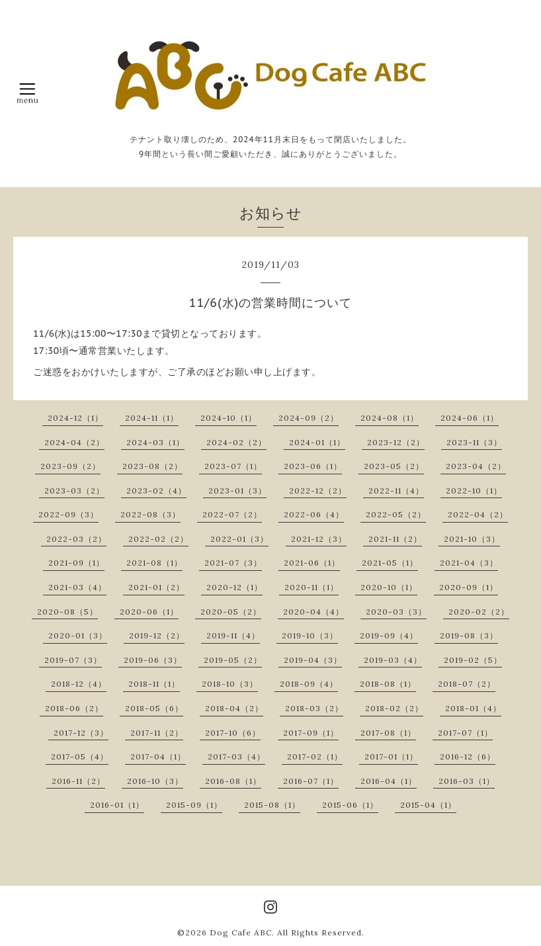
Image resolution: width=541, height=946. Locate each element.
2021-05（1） (390, 563)
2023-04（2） (476, 466)
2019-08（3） (469, 635)
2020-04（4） (313, 612)
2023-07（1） (233, 466)
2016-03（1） (466, 781)
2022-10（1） (474, 490)
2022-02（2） (158, 539)
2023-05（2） (394, 466)
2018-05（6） (154, 708)
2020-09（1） (468, 587)
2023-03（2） (74, 490)
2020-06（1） (149, 612)
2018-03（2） (314, 708)
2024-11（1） (152, 418)
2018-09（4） (309, 684)
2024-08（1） (389, 418)
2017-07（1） (465, 733)
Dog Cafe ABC (241, 932)
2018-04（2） (234, 708)
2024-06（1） (469, 418)
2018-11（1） (154, 684)
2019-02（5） (473, 660)
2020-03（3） (396, 612)
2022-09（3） (68, 514)
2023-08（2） (152, 466)
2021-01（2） (156, 587)
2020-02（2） (478, 612)
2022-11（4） (396, 490)
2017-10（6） (233, 733)
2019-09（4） (389, 635)
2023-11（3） (474, 442)
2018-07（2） (466, 684)
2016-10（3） (155, 781)
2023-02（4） (156, 490)
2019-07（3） (73, 660)
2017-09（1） (311, 733)
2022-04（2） (478, 514)
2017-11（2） (156, 733)
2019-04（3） (313, 660)
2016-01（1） (117, 805)
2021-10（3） (472, 539)
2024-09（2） (308, 418)
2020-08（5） (67, 612)
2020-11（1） (311, 587)
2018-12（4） (78, 684)
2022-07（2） (232, 514)
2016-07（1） (311, 781)
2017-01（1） (391, 756)
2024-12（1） (75, 418)
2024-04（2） (74, 442)
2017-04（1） (158, 756)
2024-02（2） (236, 442)
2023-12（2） (396, 442)
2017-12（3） (81, 733)
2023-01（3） (237, 490)
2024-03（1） (155, 442)
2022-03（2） (76, 539)
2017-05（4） (79, 756)
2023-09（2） (70, 466)
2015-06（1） (350, 805)
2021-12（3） (319, 539)
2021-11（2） (395, 539)
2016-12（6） (467, 756)
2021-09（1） (76, 563)
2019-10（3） (310, 635)
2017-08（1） (388, 733)
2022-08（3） (150, 514)
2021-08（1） (154, 563)
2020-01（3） (77, 635)
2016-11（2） (78, 781)
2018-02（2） (394, 708)
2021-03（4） (77, 587)
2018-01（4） (473, 708)
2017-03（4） (236, 756)
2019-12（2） (157, 635)
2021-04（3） (469, 563)
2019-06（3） (153, 660)
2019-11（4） (233, 635)
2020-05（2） (230, 612)
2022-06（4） (314, 514)
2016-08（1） (233, 781)
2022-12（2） (318, 490)
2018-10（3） (230, 684)
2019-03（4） (393, 660)
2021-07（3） (233, 563)
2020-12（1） (234, 587)
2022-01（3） (239, 539)
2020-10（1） (388, 587)
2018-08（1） (388, 684)
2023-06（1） (313, 466)
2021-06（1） (312, 563)
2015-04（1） (428, 805)
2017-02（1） (315, 756)
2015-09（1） (194, 805)
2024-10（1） (228, 418)
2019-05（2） (233, 660)
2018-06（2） (74, 708)
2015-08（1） (272, 805)
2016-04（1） (388, 781)
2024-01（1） (317, 442)
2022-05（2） (396, 514)
